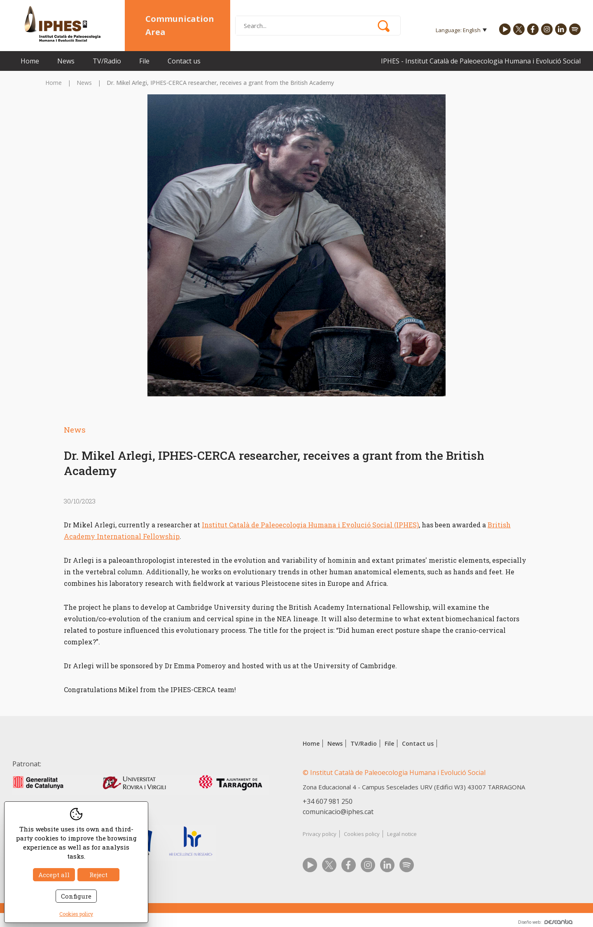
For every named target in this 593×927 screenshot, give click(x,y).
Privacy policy (319, 834)
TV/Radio (107, 61)
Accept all (54, 875)
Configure (76, 896)
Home (30, 61)
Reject (98, 875)
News (66, 61)
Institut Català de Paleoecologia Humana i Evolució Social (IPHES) (310, 524)
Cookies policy (362, 834)
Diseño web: (545, 922)
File (144, 61)
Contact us (184, 61)
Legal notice (402, 834)
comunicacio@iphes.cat (338, 811)
